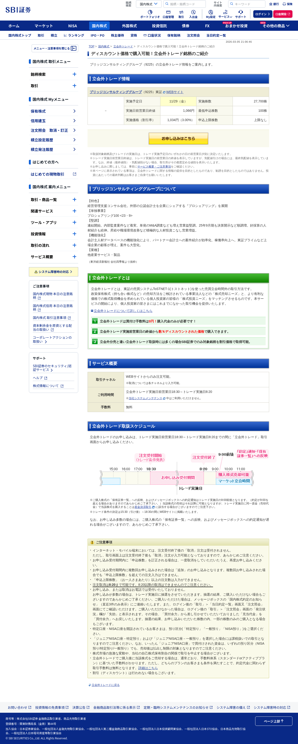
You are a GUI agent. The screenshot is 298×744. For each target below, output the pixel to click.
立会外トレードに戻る (106, 685)
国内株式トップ (19, 35)
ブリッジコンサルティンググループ (116, 92)
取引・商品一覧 (53, 199)
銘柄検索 (53, 74)
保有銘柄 (173, 35)
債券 (186, 25)
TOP (91, 46)
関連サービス (53, 211)
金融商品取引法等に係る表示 (116, 707)
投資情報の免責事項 (52, 707)
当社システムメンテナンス (145, 398)
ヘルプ (40, 377)
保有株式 (53, 111)
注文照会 (193, 35)
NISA (72, 25)
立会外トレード (123, 46)
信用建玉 (53, 120)
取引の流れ (53, 245)
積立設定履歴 (53, 140)
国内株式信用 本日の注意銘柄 (53, 307)
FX (207, 25)
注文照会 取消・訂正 (53, 130)
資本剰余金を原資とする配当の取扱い (52, 327)
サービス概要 (53, 256)
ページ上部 (274, 721)
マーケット (43, 25)
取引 (41, 35)
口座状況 (152, 35)
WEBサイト (174, 92)
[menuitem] (274, 4)
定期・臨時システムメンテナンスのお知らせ (178, 707)
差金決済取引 (143, 507)
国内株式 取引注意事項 (52, 317)
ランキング (74, 35)
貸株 (133, 35)
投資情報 (53, 234)
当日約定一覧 (216, 35)
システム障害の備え (233, 707)
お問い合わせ (19, 707)
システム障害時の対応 (53, 271)
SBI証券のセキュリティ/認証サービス (52, 367)
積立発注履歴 (53, 149)
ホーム (14, 25)
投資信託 (159, 25)
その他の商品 (275, 24)
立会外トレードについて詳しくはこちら (123, 311)
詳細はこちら (148, 668)
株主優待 (117, 35)
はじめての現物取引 (53, 174)
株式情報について (48, 385)
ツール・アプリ (53, 222)
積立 (54, 35)
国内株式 (99, 25)
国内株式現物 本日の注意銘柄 (53, 295)
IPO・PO (98, 35)
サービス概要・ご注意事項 (154, 166)
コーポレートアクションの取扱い (52, 339)
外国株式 (129, 25)
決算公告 (81, 707)
